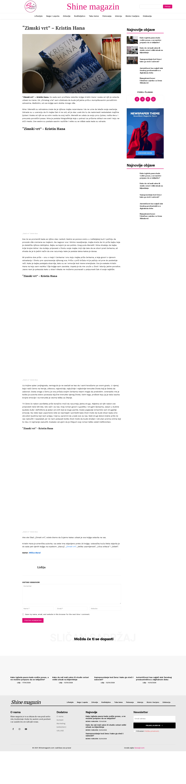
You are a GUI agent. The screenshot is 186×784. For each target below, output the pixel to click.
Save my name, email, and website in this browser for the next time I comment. (57, 647)
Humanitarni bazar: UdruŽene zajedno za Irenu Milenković (151, 80)
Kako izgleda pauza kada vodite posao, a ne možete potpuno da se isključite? (150, 40)
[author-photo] (13, 715)
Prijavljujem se (154, 758)
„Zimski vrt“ (71, 579)
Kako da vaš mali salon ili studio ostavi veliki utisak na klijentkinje (151, 50)
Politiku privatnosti (151, 764)
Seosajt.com (139, 781)
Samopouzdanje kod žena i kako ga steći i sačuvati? (151, 60)
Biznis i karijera (92, 754)
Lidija (41, 600)
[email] (154, 751)
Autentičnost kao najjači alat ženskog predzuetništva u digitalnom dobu (151, 70)
